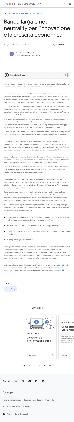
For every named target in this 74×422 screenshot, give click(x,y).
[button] (58, 44)
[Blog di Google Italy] (5, 13)
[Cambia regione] (34, 414)
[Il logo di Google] (8, 392)
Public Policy (10, 289)
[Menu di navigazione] (3, 3)
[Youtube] (29, 381)
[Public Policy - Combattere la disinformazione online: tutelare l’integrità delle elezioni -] (19, 337)
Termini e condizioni (33, 400)
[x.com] (23, 381)
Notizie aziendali (20, 13)
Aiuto (7, 414)
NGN (59, 150)
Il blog (26, 406)
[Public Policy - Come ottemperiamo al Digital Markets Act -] (54, 337)
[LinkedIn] (43, 381)
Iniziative (37, 13)
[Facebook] (36, 381)
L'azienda (49, 400)
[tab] (24, 365)
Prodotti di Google (11, 406)
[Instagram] (16, 381)
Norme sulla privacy (12, 400)
